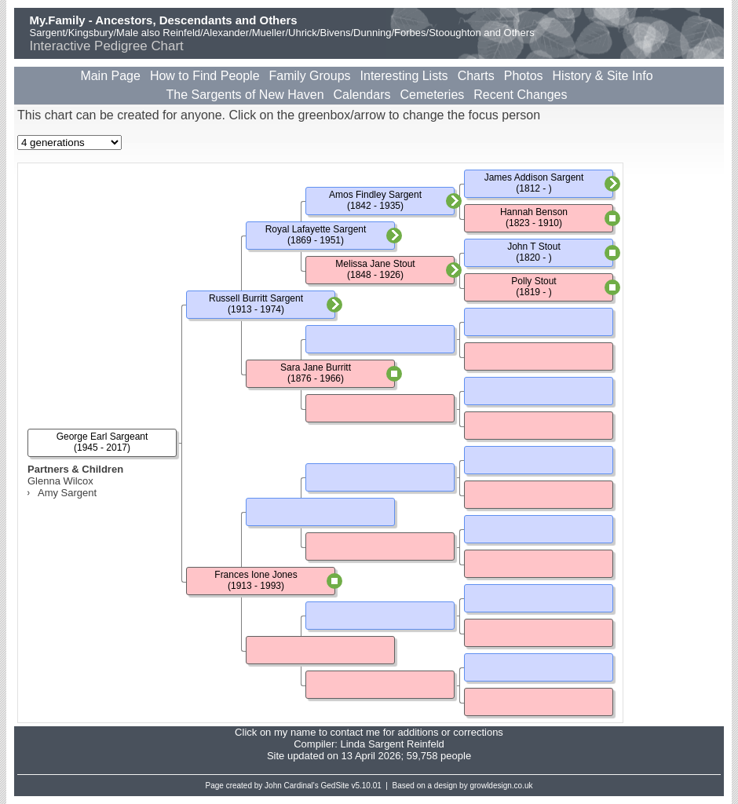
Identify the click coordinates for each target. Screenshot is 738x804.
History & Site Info (603, 75)
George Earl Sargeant (102, 436)
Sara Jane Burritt (315, 367)
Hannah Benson (534, 211)
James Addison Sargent (534, 177)
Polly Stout (533, 281)
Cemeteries (432, 94)
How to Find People (205, 75)
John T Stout (534, 246)
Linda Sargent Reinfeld (392, 744)
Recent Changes (520, 94)
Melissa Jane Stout (375, 263)
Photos (523, 75)
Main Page (110, 75)
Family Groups (310, 75)
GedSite (335, 785)
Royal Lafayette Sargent (316, 229)
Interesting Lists (404, 75)
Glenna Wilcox (60, 481)
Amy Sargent (67, 493)
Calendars (362, 94)
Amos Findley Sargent (375, 194)
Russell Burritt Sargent (256, 298)
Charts (476, 75)
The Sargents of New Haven (245, 94)
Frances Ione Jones (255, 574)
